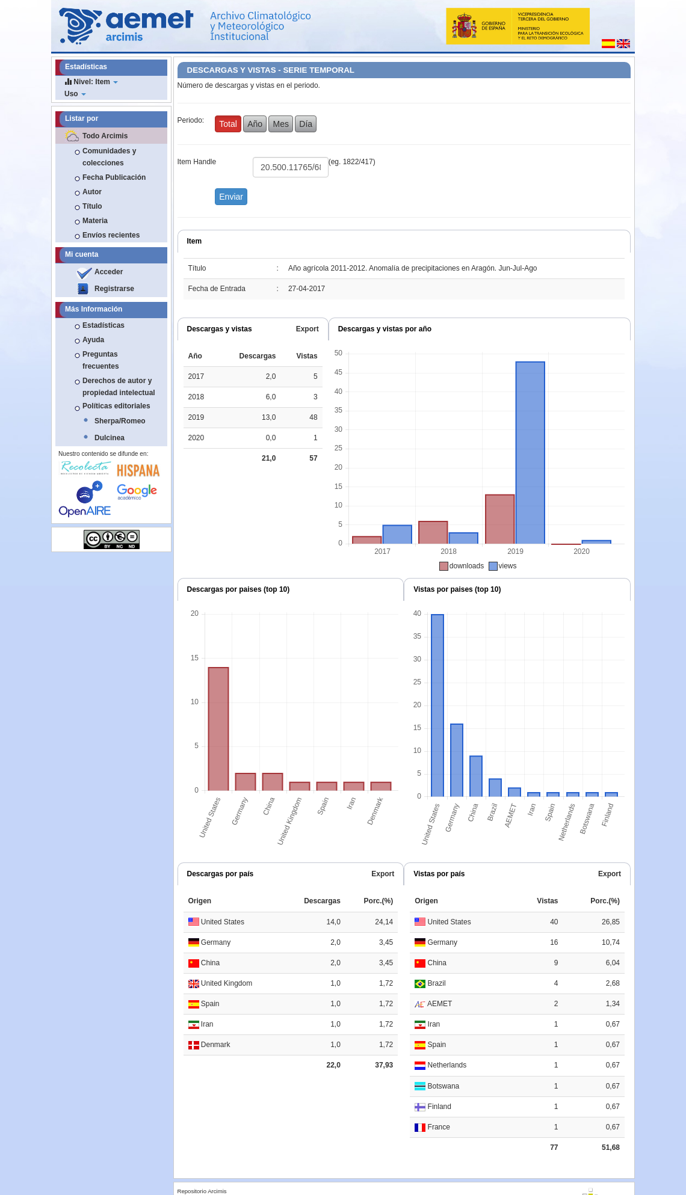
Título (92, 206)
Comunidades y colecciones (109, 157)
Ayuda (93, 340)
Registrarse (114, 288)
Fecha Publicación (114, 177)
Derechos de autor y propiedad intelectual (118, 386)
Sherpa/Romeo (120, 421)
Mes (280, 124)
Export (307, 329)
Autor (92, 192)
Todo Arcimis (105, 136)
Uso (75, 94)
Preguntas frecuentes (100, 360)
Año (254, 124)
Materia (95, 221)
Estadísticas (103, 325)
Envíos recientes (111, 235)
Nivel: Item (91, 81)
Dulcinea (109, 438)
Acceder (108, 272)
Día (305, 124)
